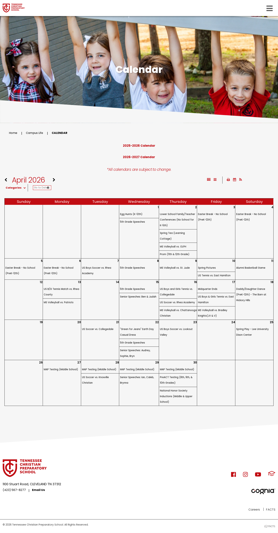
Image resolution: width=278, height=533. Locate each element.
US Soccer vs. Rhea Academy (177, 303)
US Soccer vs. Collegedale (97, 330)
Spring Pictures (207, 268)
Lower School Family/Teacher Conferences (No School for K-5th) (177, 220)
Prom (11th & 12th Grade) (174, 255)
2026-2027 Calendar (139, 157)
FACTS (270, 510)
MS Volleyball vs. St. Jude (175, 268)
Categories (19, 188)
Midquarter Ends (207, 289)
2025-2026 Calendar (139, 145)
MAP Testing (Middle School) (61, 370)
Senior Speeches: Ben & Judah (138, 297)
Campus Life (37, 133)
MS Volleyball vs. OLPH (173, 247)
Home (13, 133)
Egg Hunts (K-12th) (131, 215)
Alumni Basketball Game (250, 268)
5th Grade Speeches (132, 222)
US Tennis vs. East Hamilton (214, 276)
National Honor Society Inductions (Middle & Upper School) (176, 397)
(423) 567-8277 (15, 491)
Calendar (64, 133)
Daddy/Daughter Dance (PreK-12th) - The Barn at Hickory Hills (251, 295)
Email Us (42, 491)
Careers (252, 510)
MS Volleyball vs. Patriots (58, 303)
